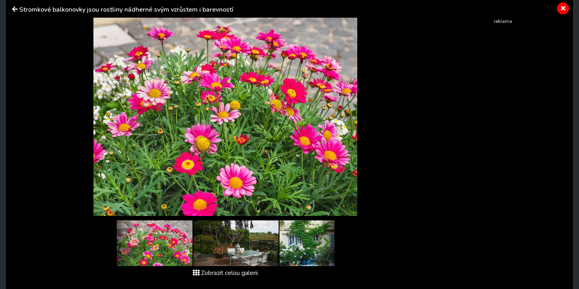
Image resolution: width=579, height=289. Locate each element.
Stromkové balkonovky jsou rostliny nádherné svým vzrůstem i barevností (126, 9)
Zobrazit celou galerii (225, 273)
